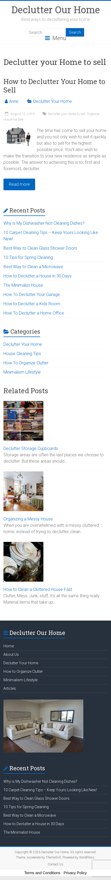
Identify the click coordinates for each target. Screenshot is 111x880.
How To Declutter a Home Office (33, 313)
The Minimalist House (23, 285)
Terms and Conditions (42, 873)
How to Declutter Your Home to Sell (54, 85)
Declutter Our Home (55, 9)
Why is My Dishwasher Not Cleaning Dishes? (44, 223)
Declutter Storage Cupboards (30, 448)
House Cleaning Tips (22, 353)
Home (8, 646)
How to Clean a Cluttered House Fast (37, 589)
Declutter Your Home (52, 101)
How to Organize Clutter (23, 671)
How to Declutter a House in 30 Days (37, 275)
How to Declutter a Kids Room (31, 303)
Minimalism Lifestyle (22, 372)
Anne (13, 101)
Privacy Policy (75, 873)
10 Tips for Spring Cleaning (28, 257)
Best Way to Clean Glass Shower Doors (40, 248)
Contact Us (55, 864)
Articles (9, 688)
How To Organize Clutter (25, 362)
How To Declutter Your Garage (31, 294)
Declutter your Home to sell (66, 114)
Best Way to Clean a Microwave (33, 266)
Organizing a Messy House (28, 518)
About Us (11, 654)
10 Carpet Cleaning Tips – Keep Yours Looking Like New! (50, 790)
